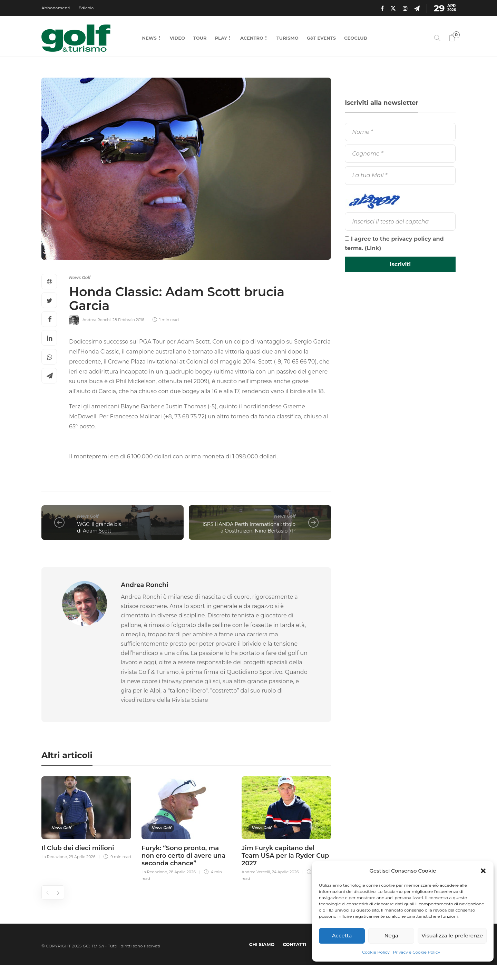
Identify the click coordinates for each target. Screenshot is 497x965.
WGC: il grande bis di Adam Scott (99, 527)
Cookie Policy (376, 952)
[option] (86, 817)
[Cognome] (400, 154)
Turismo (287, 38)
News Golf (79, 277)
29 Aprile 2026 (82, 856)
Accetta (342, 935)
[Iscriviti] (400, 264)
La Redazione (54, 856)
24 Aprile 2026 (285, 871)
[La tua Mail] (400, 175)
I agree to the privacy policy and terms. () (394, 243)
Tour (200, 38)
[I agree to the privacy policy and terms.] (347, 238)
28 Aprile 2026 (182, 871)
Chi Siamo (262, 944)
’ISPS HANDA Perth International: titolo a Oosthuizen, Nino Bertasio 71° (248, 527)
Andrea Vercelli (256, 871)
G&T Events (321, 38)
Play (221, 38)
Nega (391, 935)
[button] (483, 870)
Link (373, 248)
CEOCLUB (355, 38)
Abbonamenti (55, 7)
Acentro (251, 38)
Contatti (294, 944)
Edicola (86, 7)
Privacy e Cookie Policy (416, 952)
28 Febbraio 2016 (128, 319)
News (149, 38)
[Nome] (400, 132)
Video (177, 38)
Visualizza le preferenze (452, 935)
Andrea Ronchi (96, 319)
